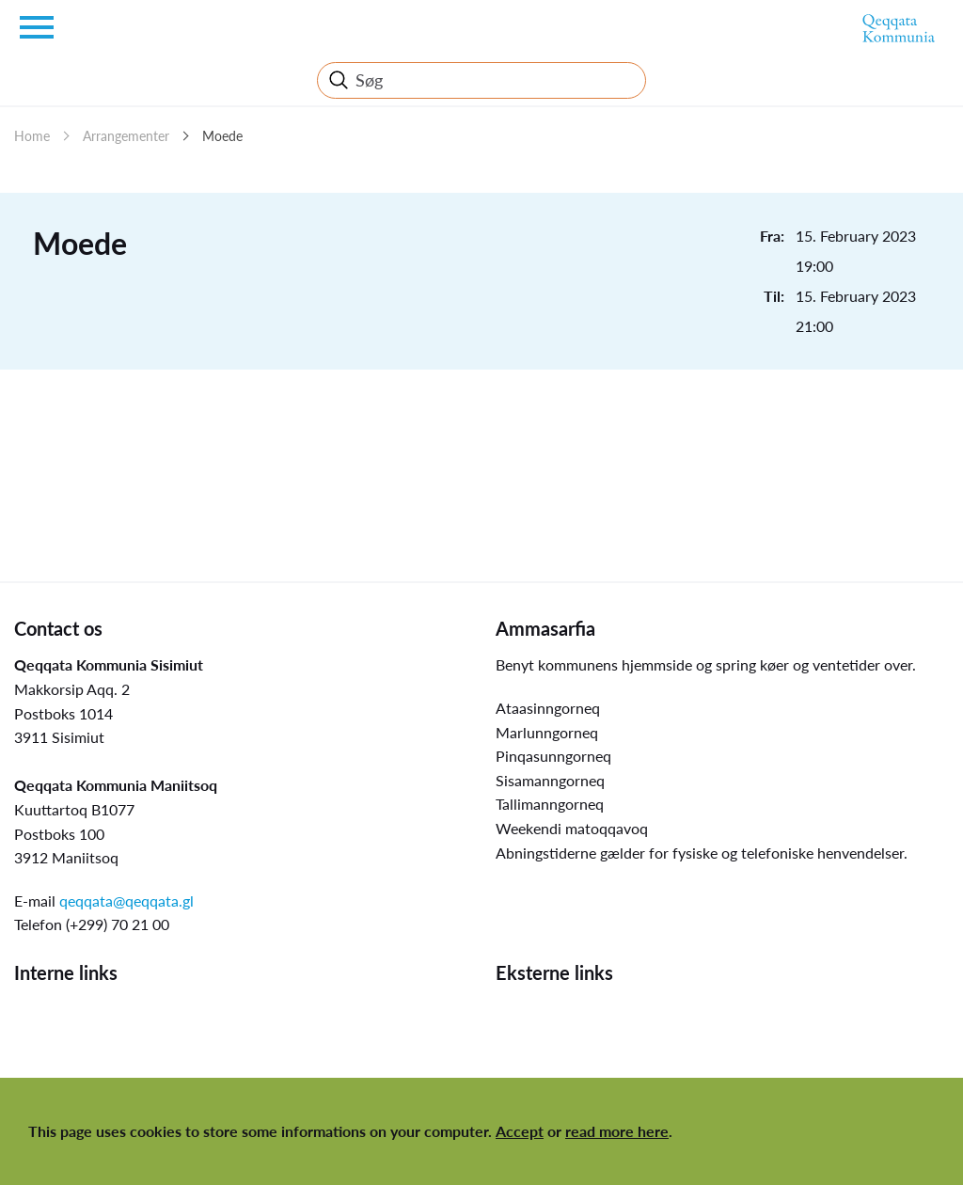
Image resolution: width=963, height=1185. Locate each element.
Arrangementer (126, 136)
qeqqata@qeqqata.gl (126, 900)
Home (32, 136)
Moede (222, 136)
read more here (617, 1131)
